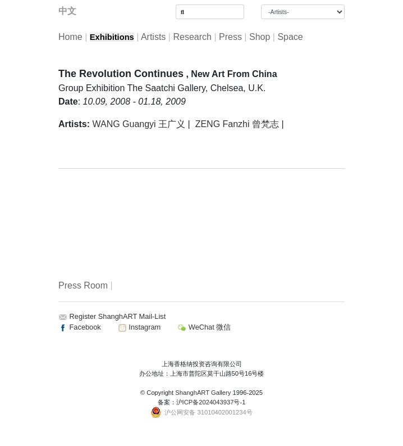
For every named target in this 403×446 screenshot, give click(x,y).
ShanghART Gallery (203, 392)
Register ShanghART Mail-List (118, 316)
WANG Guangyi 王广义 (138, 124)
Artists (153, 37)
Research (192, 37)
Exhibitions (112, 37)
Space (290, 37)
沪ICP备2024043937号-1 (211, 402)
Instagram (139, 327)
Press (230, 37)
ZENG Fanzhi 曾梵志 (237, 124)
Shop (259, 37)
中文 (67, 11)
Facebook (79, 327)
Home (70, 37)
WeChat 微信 (204, 327)
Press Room (83, 285)
